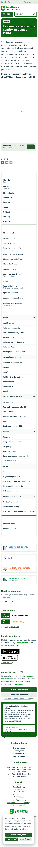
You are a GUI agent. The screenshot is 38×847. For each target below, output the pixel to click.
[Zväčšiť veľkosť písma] (30, 2)
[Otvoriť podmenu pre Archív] (34, 518)
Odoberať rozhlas (19, 689)
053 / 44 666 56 (19, 800)
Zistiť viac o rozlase (19, 695)
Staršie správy (9, 734)
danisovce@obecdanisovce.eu (19, 803)
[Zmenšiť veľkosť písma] (27, 2)
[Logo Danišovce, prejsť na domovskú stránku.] (19, 8)
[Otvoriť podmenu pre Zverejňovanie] (34, 311)
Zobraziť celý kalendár (10, 627)
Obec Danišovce (25, 821)
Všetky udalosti (7, 601)
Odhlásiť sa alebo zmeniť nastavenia (19, 699)
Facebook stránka (19, 805)
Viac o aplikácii (7, 663)
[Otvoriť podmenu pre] (34, 174)
